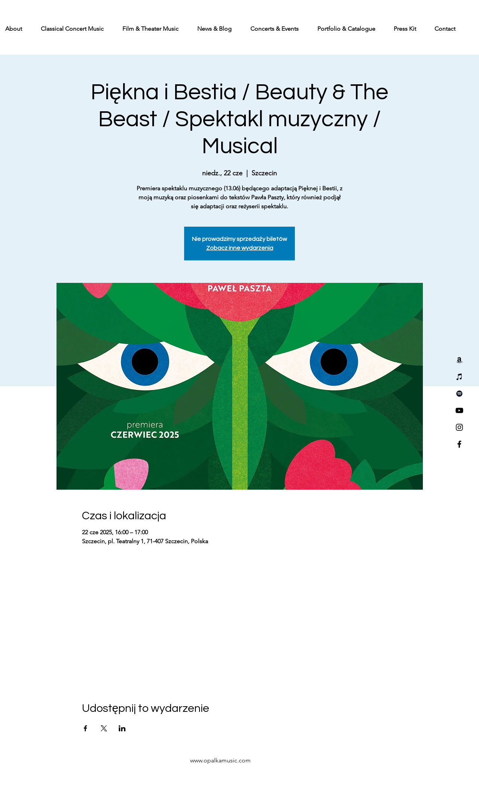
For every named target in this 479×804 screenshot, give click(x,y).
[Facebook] (459, 444)
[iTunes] (459, 376)
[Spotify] (459, 393)
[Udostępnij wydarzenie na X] (103, 728)
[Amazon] (459, 360)
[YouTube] (459, 410)
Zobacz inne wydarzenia (239, 248)
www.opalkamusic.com (220, 760)
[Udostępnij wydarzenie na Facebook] (85, 728)
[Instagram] (459, 427)
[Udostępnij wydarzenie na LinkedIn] (122, 728)
